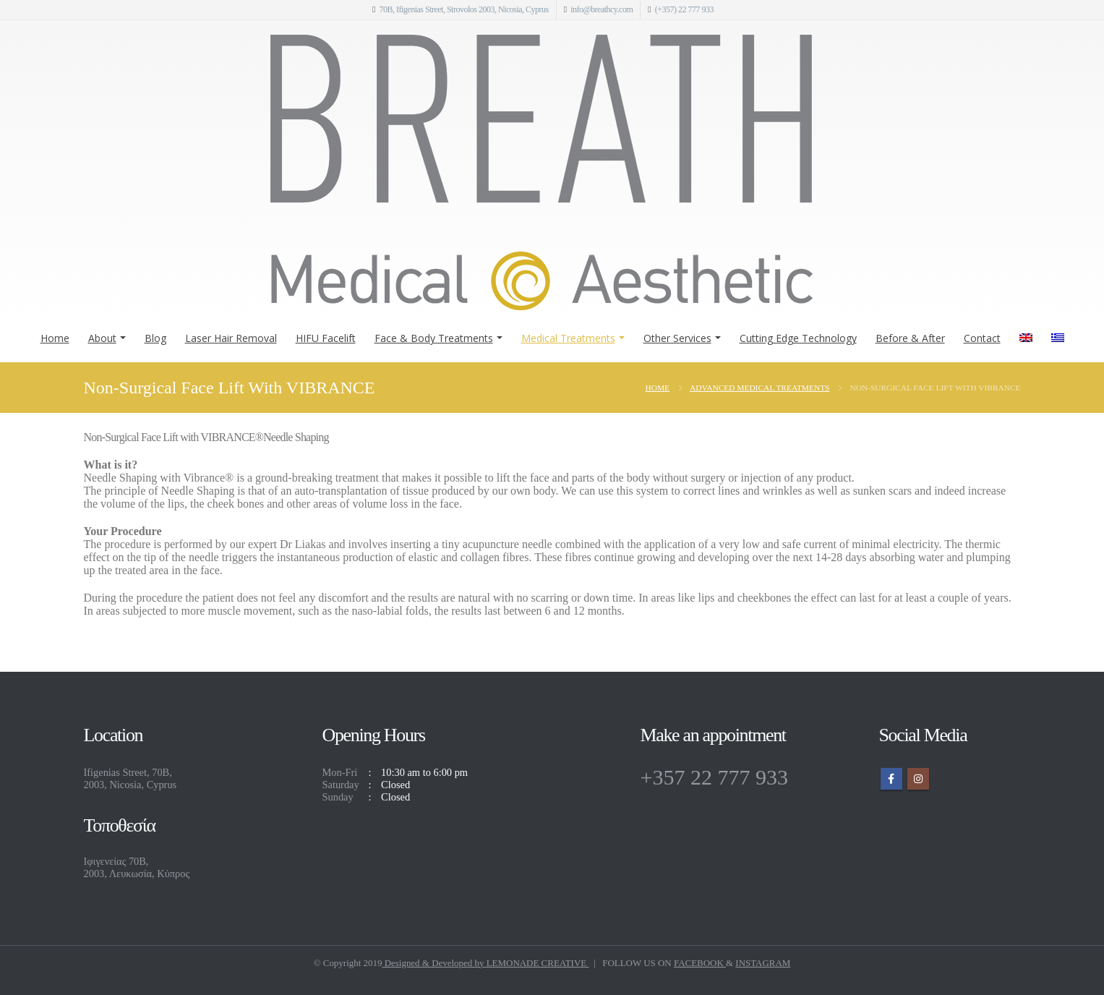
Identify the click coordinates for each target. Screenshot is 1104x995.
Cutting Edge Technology (798, 338)
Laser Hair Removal (231, 338)
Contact (982, 338)
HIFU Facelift (326, 338)
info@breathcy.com (601, 9)
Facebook (891, 779)
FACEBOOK (700, 962)
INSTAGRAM (762, 962)
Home (54, 338)
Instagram (918, 779)
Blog (155, 338)
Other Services (677, 338)
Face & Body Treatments (434, 338)
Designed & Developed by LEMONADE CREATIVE (485, 962)
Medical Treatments (568, 338)
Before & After (910, 338)
